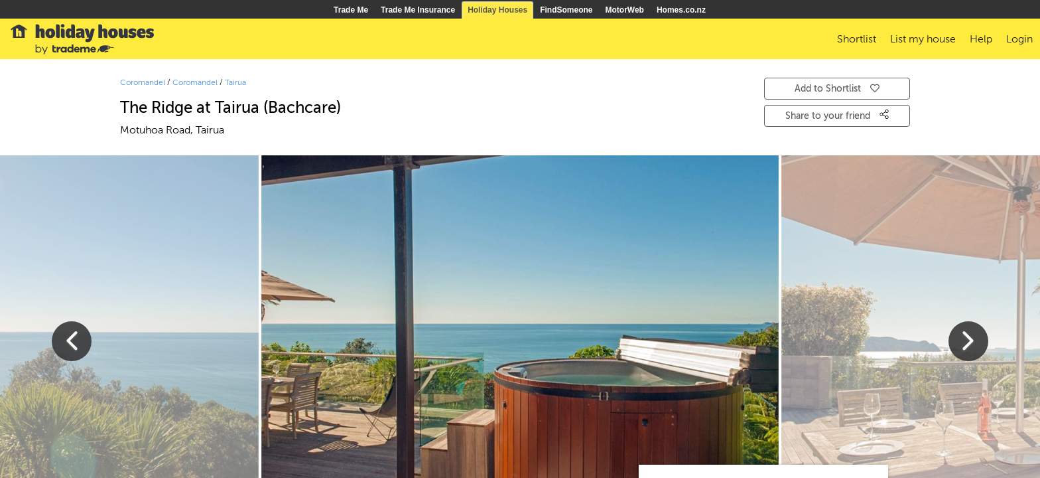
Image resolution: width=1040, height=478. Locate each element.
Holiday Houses (497, 10)
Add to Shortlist (837, 89)
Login (1019, 39)
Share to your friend (837, 115)
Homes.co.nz (681, 10)
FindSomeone (566, 10)
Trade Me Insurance (418, 10)
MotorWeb (625, 10)
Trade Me (351, 10)
